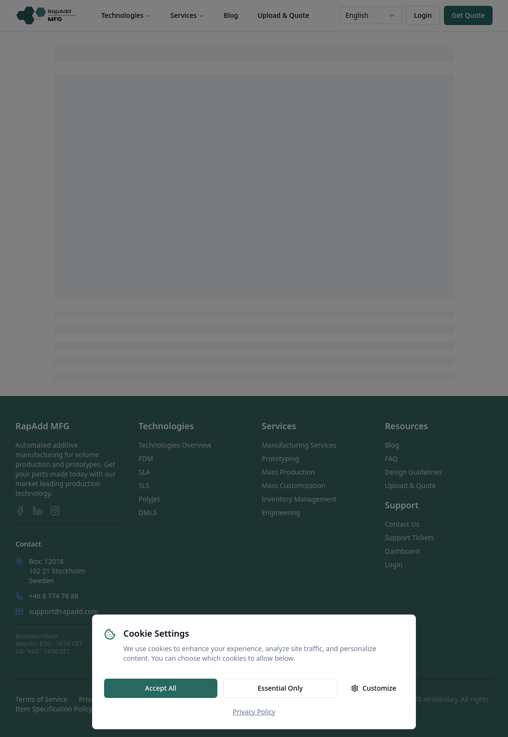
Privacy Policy (254, 711)
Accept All (160, 688)
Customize (373, 688)
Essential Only (280, 688)
